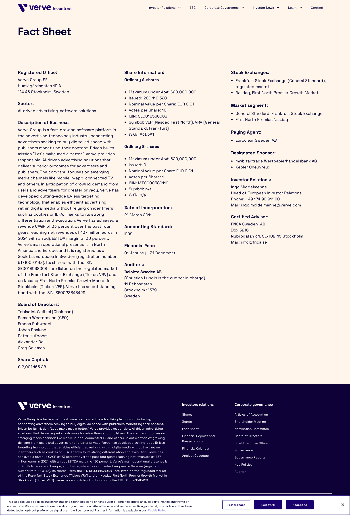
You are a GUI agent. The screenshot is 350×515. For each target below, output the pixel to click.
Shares (187, 414)
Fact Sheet (190, 429)
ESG (193, 8)
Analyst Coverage (195, 456)
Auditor (240, 472)
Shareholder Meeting (250, 422)
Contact (317, 8)
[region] (175, 505)
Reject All (268, 505)
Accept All (300, 505)
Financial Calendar (195, 448)
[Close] (343, 504)
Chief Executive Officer (252, 443)
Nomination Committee (252, 429)
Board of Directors (248, 436)
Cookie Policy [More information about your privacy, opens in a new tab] (157, 510)
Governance (244, 450)
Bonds (187, 422)
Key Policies (243, 464)
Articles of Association (251, 414)
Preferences (236, 505)
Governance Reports (250, 457)
